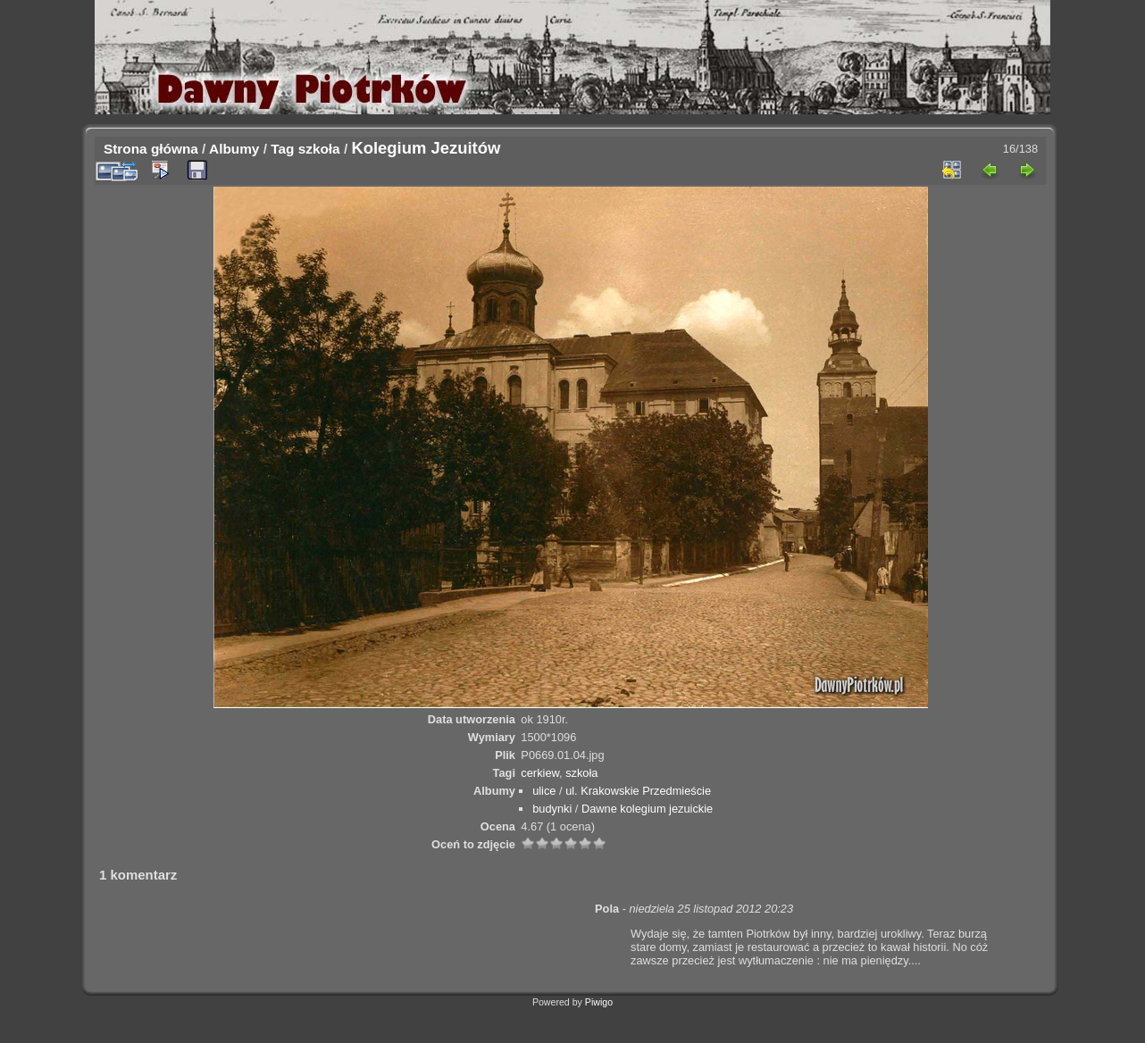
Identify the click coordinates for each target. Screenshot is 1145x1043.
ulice (544, 790)
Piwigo (599, 1002)
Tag (282, 148)
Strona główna (151, 148)
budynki (552, 808)
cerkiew (540, 773)
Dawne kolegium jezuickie (647, 808)
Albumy (234, 148)
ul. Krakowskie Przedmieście (638, 790)
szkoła (319, 148)
